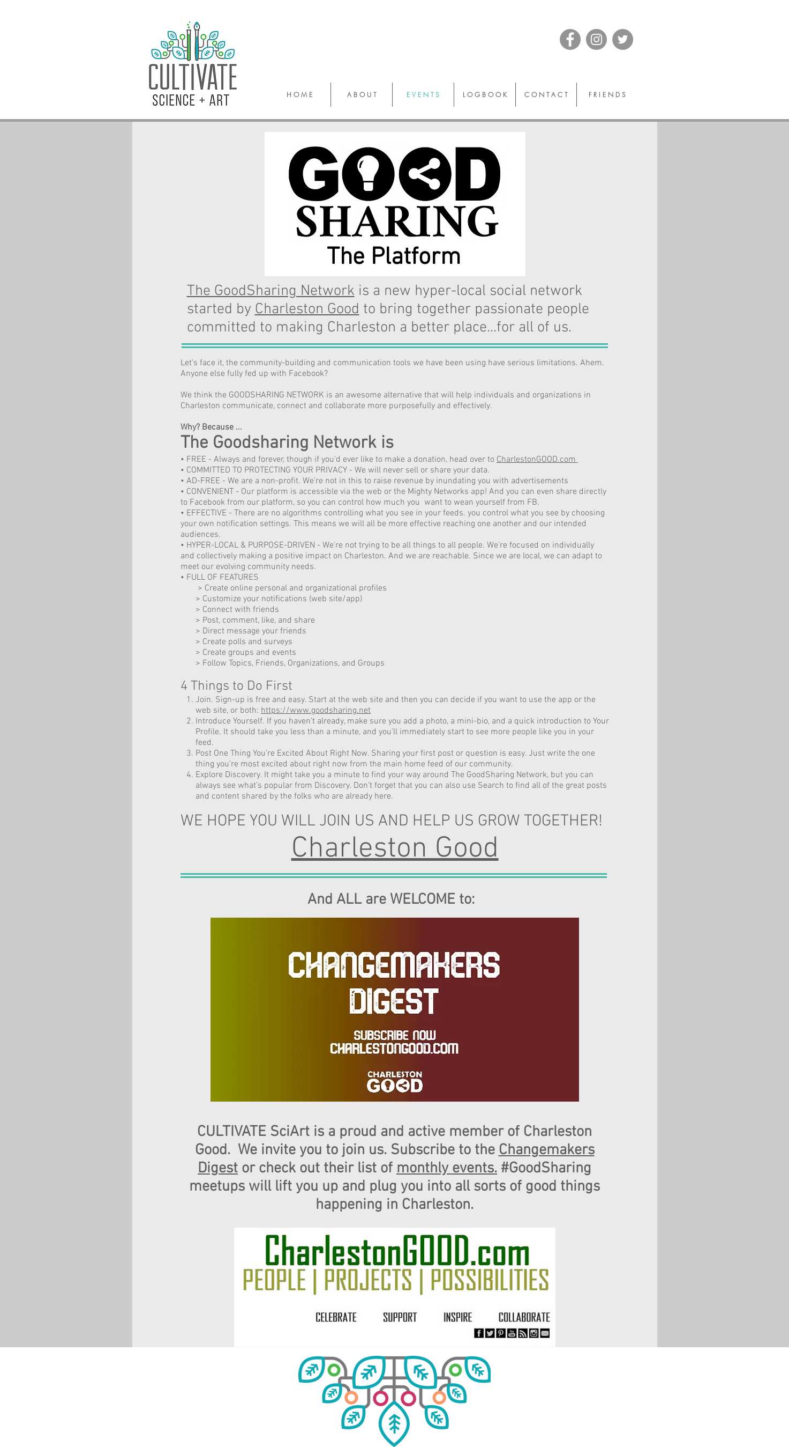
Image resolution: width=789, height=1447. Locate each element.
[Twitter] (622, 39)
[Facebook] (570, 39)
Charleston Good (307, 309)
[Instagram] (596, 39)
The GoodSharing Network (271, 291)
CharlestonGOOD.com (537, 459)
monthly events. (446, 1169)
